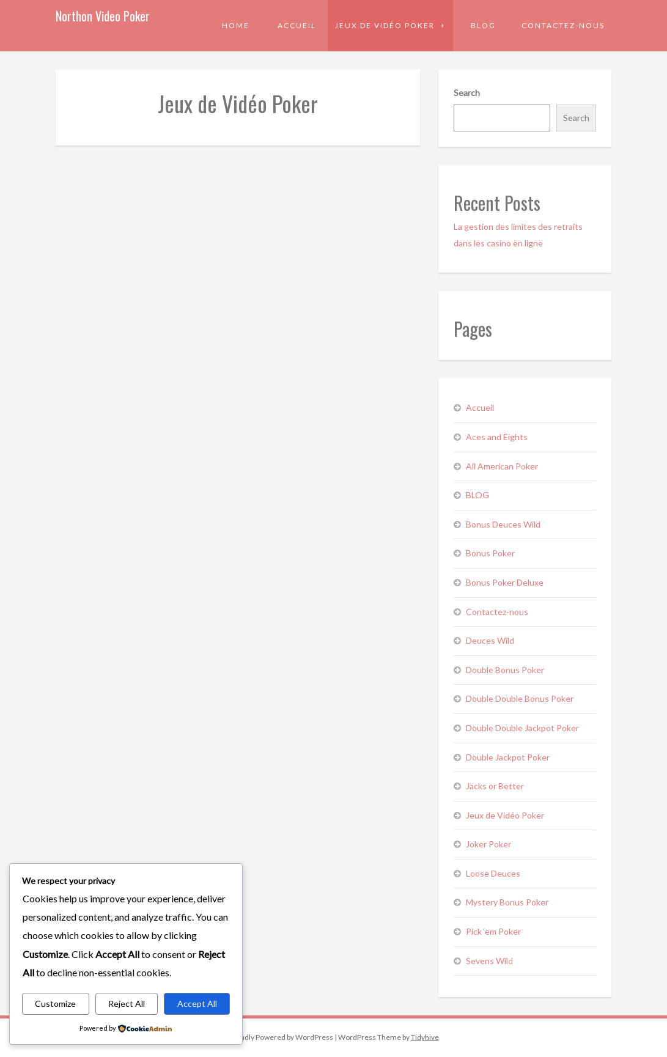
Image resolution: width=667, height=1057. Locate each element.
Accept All (197, 1003)
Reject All (126, 1003)
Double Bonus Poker (505, 670)
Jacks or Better (495, 786)
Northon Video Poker (103, 16)
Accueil (297, 25)
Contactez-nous (563, 25)
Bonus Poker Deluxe (505, 582)
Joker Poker (488, 844)
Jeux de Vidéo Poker (386, 25)
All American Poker (502, 466)
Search (467, 92)
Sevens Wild (489, 961)
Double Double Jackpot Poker (522, 728)
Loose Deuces (493, 873)
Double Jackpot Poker (508, 757)
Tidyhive (425, 1037)
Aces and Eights (497, 437)
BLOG (483, 25)
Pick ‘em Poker (493, 931)
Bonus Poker (490, 553)
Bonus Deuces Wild (503, 524)
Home (235, 25)
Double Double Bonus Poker (519, 698)
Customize (55, 1003)
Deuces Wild (490, 640)
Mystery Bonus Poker (507, 902)
